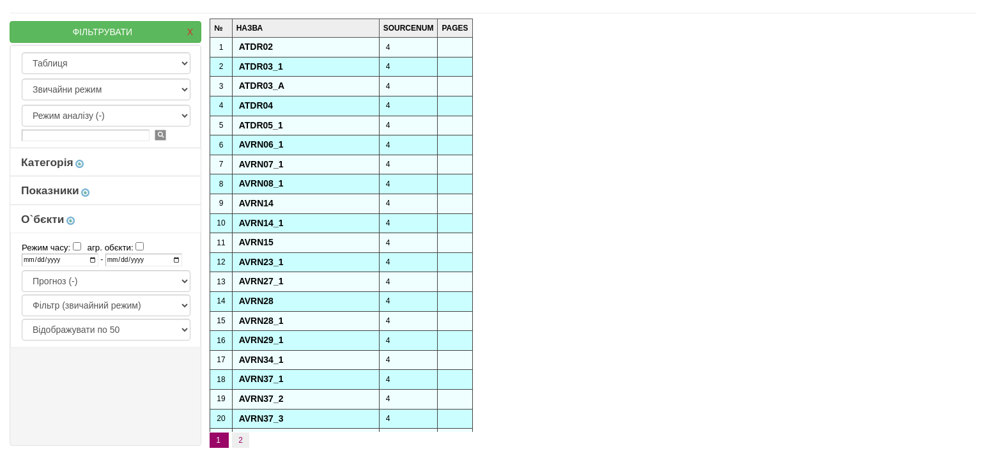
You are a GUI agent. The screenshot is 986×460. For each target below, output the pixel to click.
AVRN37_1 (261, 379)
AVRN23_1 (261, 262)
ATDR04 (256, 105)
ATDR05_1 (261, 125)
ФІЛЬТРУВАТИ (132, 32)
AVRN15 (256, 242)
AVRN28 (256, 301)
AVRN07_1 (261, 164)
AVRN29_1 (261, 340)
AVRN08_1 (261, 183)
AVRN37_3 (261, 418)
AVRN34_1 (261, 360)
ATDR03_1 (261, 66)
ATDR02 (256, 47)
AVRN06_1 (261, 144)
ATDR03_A (261, 85)
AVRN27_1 (261, 281)
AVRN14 (256, 203)
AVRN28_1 (261, 321)
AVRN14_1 (261, 223)
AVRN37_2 (261, 399)
